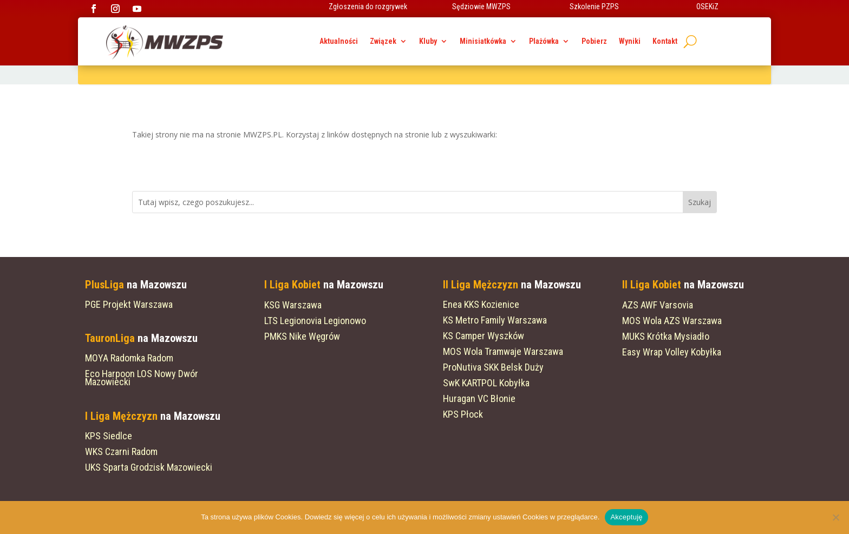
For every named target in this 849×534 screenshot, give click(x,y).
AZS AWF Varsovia (657, 305)
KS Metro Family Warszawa (495, 320)
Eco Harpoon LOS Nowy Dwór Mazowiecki (141, 377)
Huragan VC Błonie (479, 398)
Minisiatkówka (483, 41)
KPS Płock (463, 414)
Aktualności (338, 41)
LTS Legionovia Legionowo (315, 320)
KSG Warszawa (293, 305)
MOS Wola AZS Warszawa (672, 320)
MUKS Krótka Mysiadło (665, 336)
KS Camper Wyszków (483, 335)
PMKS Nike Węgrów (302, 336)
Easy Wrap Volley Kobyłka (671, 352)
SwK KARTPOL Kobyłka (486, 382)
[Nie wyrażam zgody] (835, 517)
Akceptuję (626, 517)
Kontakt (664, 41)
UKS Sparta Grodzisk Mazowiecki (148, 467)
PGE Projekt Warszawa (129, 304)
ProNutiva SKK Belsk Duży (493, 367)
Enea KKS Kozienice (481, 304)
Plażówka (544, 41)
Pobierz (594, 41)
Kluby (428, 41)
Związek (383, 41)
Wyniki (630, 41)
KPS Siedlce (108, 435)
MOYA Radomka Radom (129, 358)
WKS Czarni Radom (121, 451)
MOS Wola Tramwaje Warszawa (503, 351)
